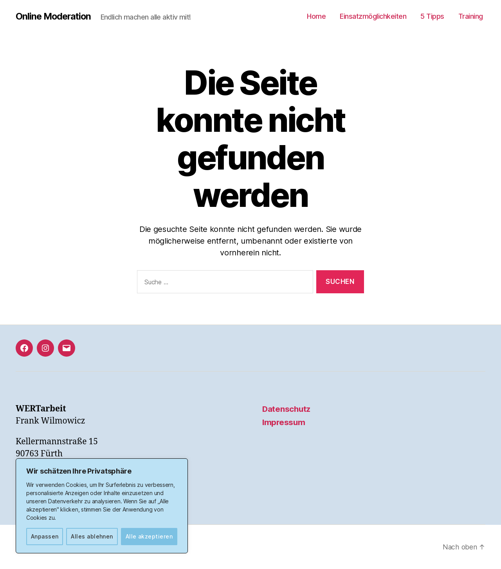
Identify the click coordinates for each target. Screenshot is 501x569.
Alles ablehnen (92, 536)
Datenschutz (287, 409)
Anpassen (45, 536)
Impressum (284, 422)
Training (470, 16)
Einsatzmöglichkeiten (373, 16)
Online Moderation (55, 16)
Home (316, 16)
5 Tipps (432, 16)
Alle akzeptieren (149, 536)
